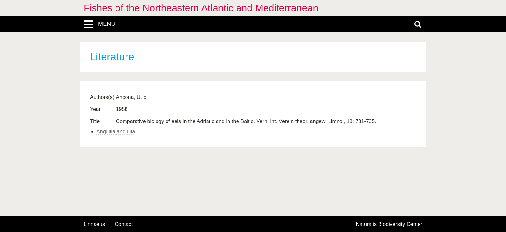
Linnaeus (94, 224)
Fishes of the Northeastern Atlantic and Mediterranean (201, 8)
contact (124, 224)
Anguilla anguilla (115, 131)
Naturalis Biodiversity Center (389, 224)
